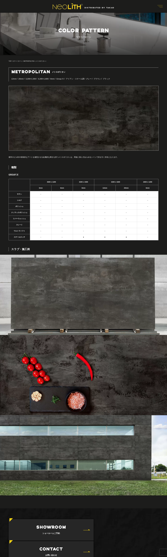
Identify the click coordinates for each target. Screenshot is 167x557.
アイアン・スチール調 (77, 79)
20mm (21, 79)
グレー (92, 79)
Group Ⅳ (61, 79)
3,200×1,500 (31, 79)
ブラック (110, 79)
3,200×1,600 (44, 79)
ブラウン (100, 79)
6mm (53, 79)
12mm (14, 79)
